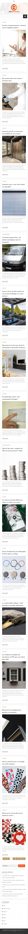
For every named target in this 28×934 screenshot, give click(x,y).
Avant (5, 858)
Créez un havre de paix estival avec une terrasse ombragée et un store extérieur (13, 294)
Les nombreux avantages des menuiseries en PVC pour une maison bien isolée (13, 657)
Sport (4, 548)
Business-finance (6, 234)
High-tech (5, 911)
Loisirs (4, 22)
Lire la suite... (5, 68)
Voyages (5, 923)
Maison (4, 75)
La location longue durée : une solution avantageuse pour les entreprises (11, 240)
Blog (4, 905)
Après (23, 858)
